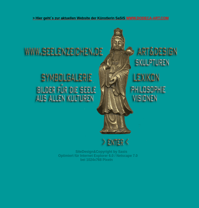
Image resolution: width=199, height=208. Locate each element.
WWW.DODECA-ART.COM (101, 18)
